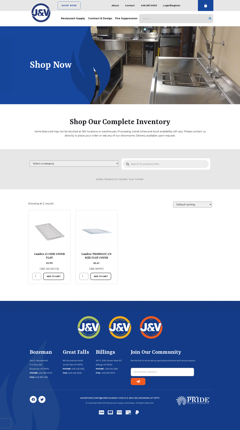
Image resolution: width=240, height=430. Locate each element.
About (115, 5)
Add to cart (54, 276)
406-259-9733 (108, 373)
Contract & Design (100, 18)
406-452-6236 (75, 373)
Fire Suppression (126, 18)
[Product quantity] (36, 276)
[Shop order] (192, 205)
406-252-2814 (111, 369)
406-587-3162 (41, 377)
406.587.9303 (149, 5)
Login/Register (171, 5)
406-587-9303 (45, 373)
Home (99, 179)
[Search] (210, 18)
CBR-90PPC (96, 242)
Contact (130, 5)
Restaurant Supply (73, 18)
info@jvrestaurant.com (109, 398)
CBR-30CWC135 (49, 242)
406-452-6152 (78, 369)
